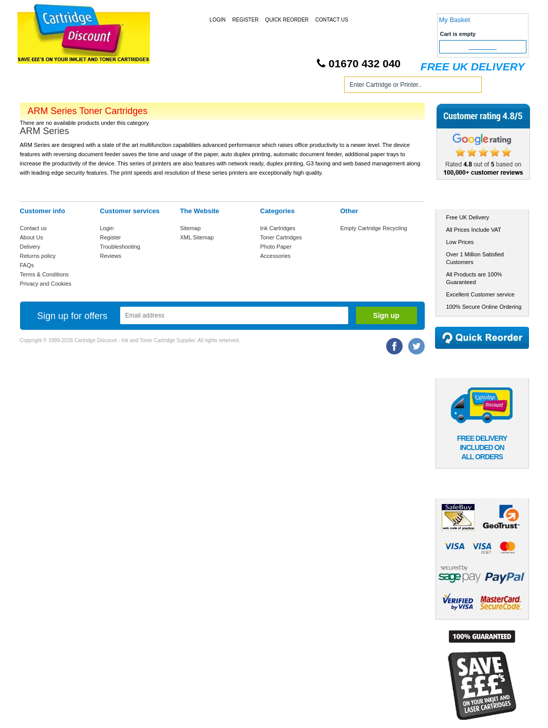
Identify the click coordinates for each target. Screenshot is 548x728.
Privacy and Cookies (45, 284)
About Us (31, 237)
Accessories (275, 256)
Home (40, 86)
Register (245, 20)
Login (217, 20)
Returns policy (38, 256)
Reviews (111, 256)
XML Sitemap (197, 237)
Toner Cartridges (175, 86)
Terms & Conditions (44, 274)
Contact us (33, 228)
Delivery (30, 247)
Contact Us (331, 20)
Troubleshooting (120, 247)
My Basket (454, 20)
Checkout (482, 46)
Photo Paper (276, 247)
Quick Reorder (286, 20)
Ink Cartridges (99, 86)
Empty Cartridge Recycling (374, 228)
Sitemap (190, 228)
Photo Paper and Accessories (276, 86)
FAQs (27, 265)
